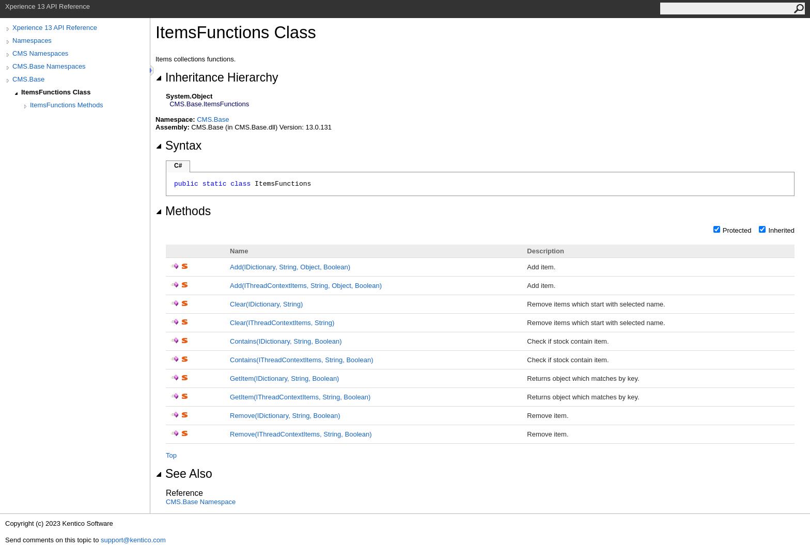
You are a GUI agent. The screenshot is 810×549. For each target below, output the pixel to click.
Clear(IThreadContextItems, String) (282, 323)
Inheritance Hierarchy (216, 77)
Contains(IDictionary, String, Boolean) (286, 341)
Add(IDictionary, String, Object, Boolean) (290, 267)
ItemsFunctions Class (55, 92)
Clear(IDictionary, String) (266, 304)
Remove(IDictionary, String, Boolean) (285, 415)
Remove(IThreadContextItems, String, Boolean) (301, 434)
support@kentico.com (133, 540)
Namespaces (32, 40)
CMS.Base (28, 79)
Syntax (178, 145)
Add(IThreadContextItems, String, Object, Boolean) (306, 285)
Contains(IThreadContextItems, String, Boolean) (301, 360)
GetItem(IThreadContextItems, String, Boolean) (300, 397)
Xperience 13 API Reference (54, 27)
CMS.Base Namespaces (49, 66)
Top (171, 455)
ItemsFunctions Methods (66, 105)
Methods (183, 211)
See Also (183, 473)
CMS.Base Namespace (201, 502)
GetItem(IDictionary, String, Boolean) (284, 378)
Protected (737, 230)
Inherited (781, 230)
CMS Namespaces (40, 53)
